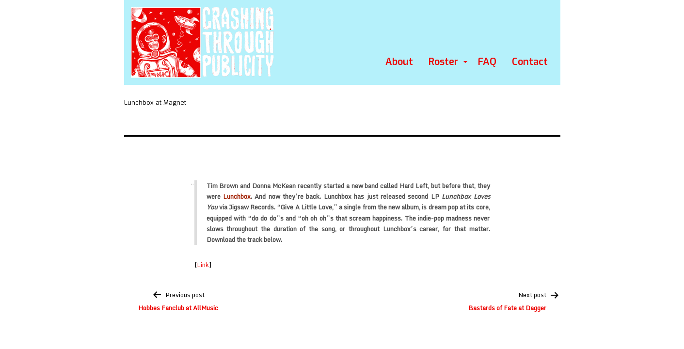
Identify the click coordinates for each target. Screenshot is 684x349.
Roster (443, 61)
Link (203, 264)
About (399, 61)
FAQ (487, 61)
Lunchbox (237, 196)
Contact (530, 61)
